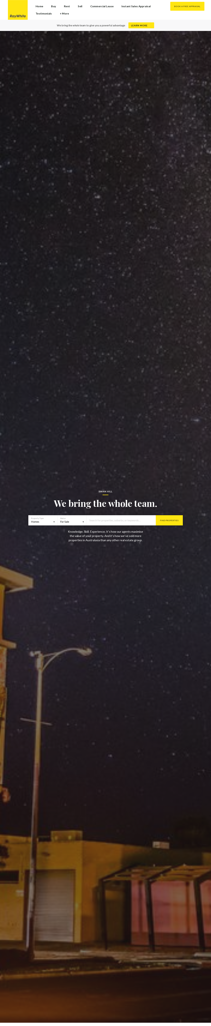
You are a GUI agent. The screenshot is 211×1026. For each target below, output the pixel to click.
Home (39, 6)
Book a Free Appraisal (187, 6)
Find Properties (169, 520)
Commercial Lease (102, 6)
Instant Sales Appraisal (136, 6)
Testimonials (44, 13)
